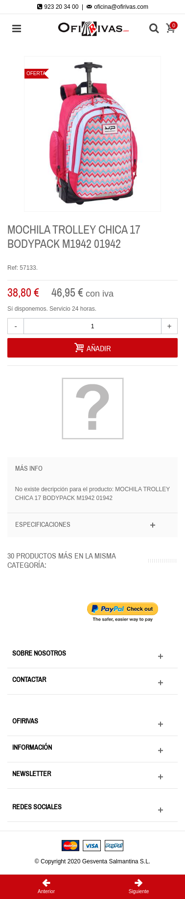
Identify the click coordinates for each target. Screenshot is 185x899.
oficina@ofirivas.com (117, 6)
